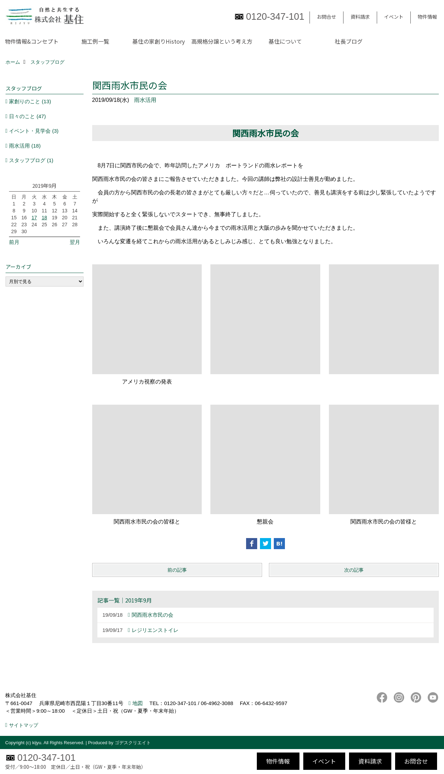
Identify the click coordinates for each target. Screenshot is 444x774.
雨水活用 (145, 100)
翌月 (75, 242)
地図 (137, 703)
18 (44, 217)
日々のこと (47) (27, 116)
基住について (285, 41)
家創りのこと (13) (30, 101)
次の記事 (354, 570)
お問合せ (326, 16)
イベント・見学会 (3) (34, 131)
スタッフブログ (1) (31, 160)
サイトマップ (23, 725)
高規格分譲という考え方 (221, 41)
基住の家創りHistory (158, 41)
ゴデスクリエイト (133, 742)
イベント (393, 16)
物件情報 (427, 16)
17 (34, 217)
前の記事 (177, 570)
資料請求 (360, 16)
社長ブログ (349, 41)
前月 (14, 242)
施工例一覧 (95, 41)
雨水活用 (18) (25, 146)
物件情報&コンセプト (32, 41)
